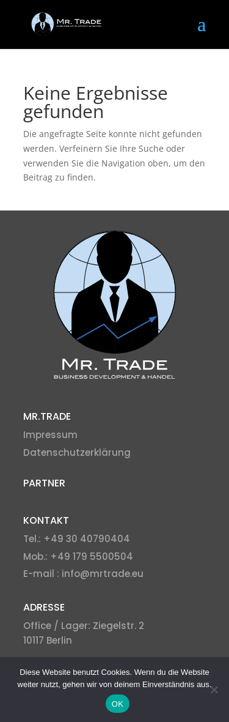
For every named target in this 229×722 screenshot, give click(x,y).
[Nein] (214, 689)
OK (117, 704)
